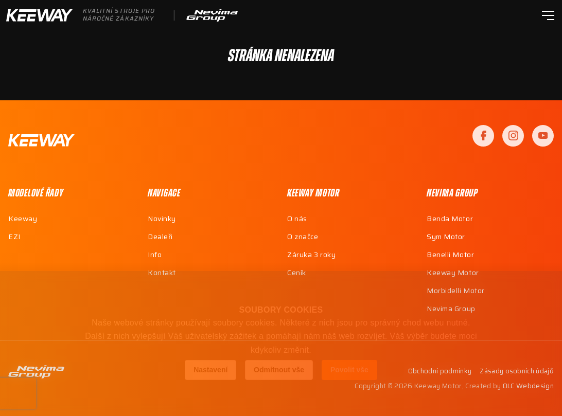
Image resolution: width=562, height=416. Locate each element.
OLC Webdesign (528, 386)
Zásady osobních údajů (517, 371)
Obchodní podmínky (439, 371)
